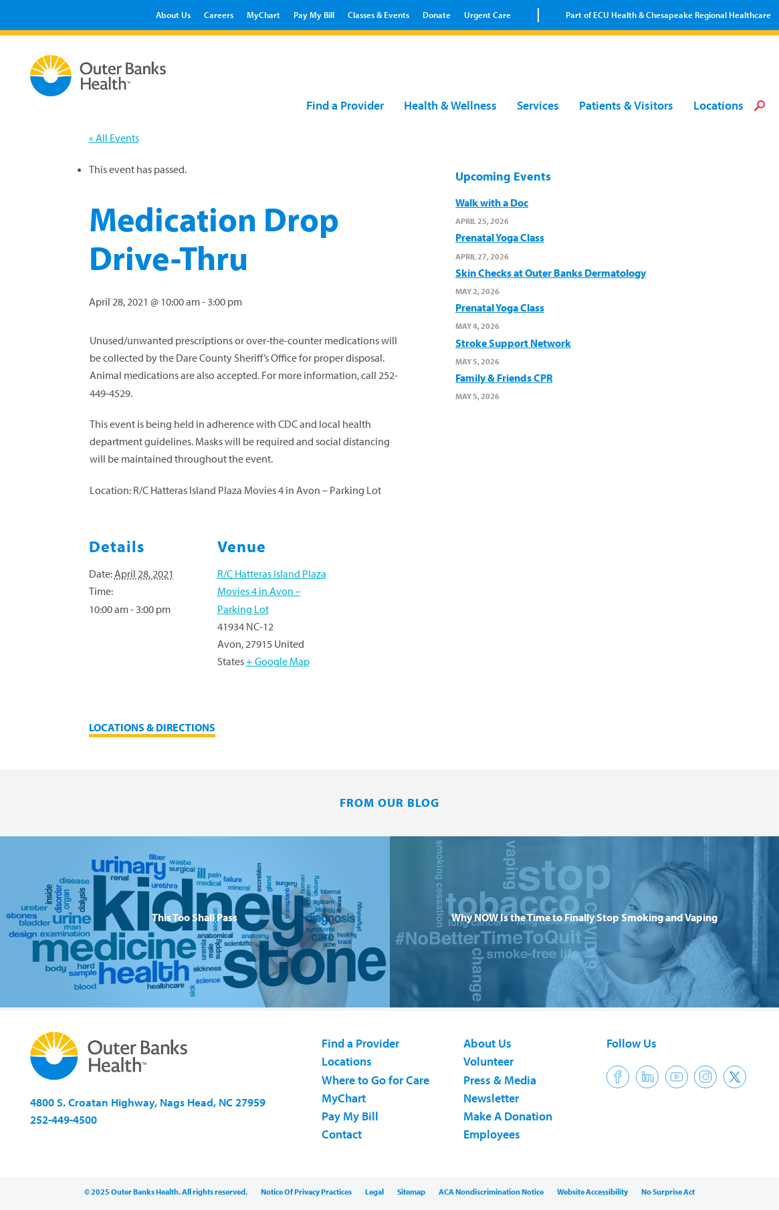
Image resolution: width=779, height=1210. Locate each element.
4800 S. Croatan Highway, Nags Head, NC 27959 (147, 1102)
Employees (491, 1134)
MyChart (263, 14)
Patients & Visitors (626, 106)
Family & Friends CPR (503, 377)
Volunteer (488, 1061)
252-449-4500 (63, 1119)
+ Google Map (278, 661)
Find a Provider (345, 106)
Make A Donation (507, 1116)
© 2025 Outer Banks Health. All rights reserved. (165, 1192)
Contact (342, 1134)
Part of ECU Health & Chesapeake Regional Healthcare (668, 14)
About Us (173, 14)
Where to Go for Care (375, 1080)
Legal (374, 1192)
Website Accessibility (592, 1192)
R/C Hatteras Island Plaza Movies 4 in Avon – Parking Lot (271, 591)
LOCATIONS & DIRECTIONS (152, 727)
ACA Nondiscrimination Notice (491, 1192)
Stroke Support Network (513, 343)
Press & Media (499, 1080)
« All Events (114, 137)
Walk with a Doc (491, 202)
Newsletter (491, 1098)
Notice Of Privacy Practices (306, 1192)
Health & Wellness (450, 106)
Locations (718, 106)
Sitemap (411, 1192)
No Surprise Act (668, 1192)
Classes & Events (378, 14)
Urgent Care (487, 14)
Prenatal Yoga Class (499, 237)
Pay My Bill (314, 14)
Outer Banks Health (99, 75)
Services (538, 106)
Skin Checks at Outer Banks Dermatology (550, 272)
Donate (437, 14)
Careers (218, 14)
